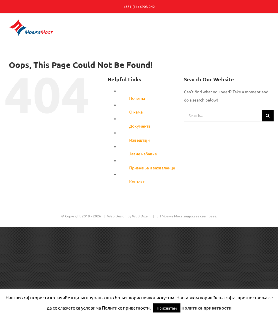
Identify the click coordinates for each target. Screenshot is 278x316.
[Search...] (223, 115)
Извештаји (139, 139)
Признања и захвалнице (152, 167)
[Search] (268, 115)
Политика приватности (206, 308)
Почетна (137, 98)
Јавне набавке (143, 153)
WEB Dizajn (141, 216)
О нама (136, 111)
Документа (139, 125)
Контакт (136, 181)
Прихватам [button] (167, 307)
